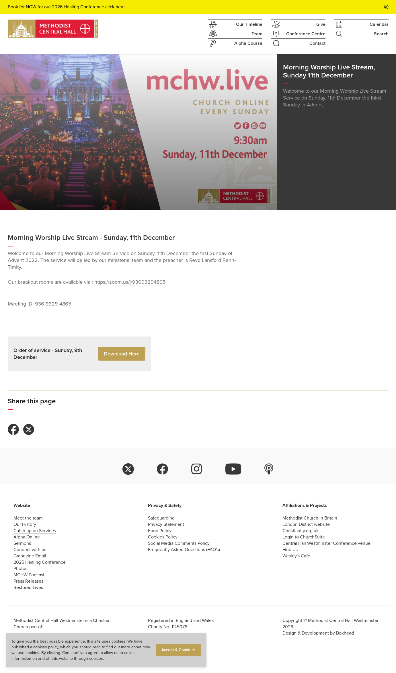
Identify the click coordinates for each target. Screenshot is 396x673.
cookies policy (45, 647)
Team (235, 33)
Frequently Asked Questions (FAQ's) (184, 550)
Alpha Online (26, 537)
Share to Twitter (28, 429)
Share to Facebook (13, 429)
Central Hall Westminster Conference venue (326, 543)
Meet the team (28, 518)
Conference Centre (298, 34)
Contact (298, 43)
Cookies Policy (162, 537)
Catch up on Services (34, 531)
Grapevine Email (29, 556)
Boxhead (345, 633)
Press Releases (28, 581)
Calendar (361, 24)
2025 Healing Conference (39, 562)
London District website (306, 524)
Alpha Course (235, 43)
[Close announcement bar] (386, 7)
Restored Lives (28, 587)
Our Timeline (235, 24)
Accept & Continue (178, 649)
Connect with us (29, 550)
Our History (24, 524)
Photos (20, 568)
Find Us (290, 550)
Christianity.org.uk (300, 531)
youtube (233, 469)
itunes (269, 469)
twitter (128, 469)
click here (115, 7)
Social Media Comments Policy (179, 543)
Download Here (122, 354)
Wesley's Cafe (296, 556)
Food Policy (159, 531)
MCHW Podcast (28, 575)
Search (361, 34)
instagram (196, 469)
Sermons (22, 543)
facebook (162, 469)
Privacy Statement (166, 524)
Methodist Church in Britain (309, 518)
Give (298, 24)
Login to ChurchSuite (303, 537)
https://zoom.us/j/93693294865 (130, 282)
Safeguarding (161, 518)
